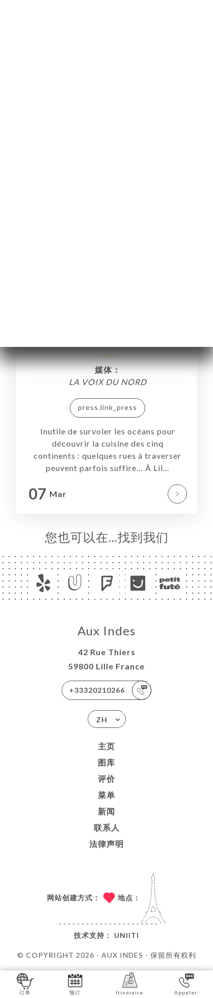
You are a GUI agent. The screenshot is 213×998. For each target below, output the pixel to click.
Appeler (185, 983)
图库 (106, 762)
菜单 (106, 795)
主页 (106, 746)
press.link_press (107, 407)
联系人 (107, 827)
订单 (25, 983)
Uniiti (126, 935)
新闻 (106, 811)
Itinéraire (129, 983)
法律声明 (106, 843)
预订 (75, 983)
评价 (106, 778)
